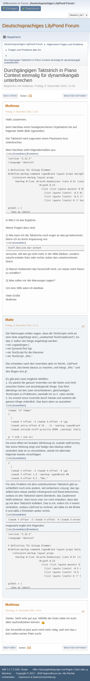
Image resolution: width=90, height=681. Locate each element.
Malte (9, 320)
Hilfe (35, 669)
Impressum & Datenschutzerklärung (37, 677)
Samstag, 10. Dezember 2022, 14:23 (23, 610)
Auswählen (19, 153)
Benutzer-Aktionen (75, 96)
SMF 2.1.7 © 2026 (11, 669)
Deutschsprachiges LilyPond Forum (40, 25)
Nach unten (10, 96)
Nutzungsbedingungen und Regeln (56, 669)
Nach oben (9, 648)
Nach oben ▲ (81, 669)
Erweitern (32, 153)
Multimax (12, 106)
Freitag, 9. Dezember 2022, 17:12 (21, 325)
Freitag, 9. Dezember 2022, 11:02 (21, 111)
